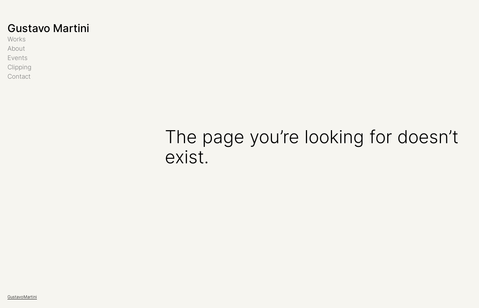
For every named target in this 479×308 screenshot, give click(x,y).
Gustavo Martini (48, 28)
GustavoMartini (22, 296)
